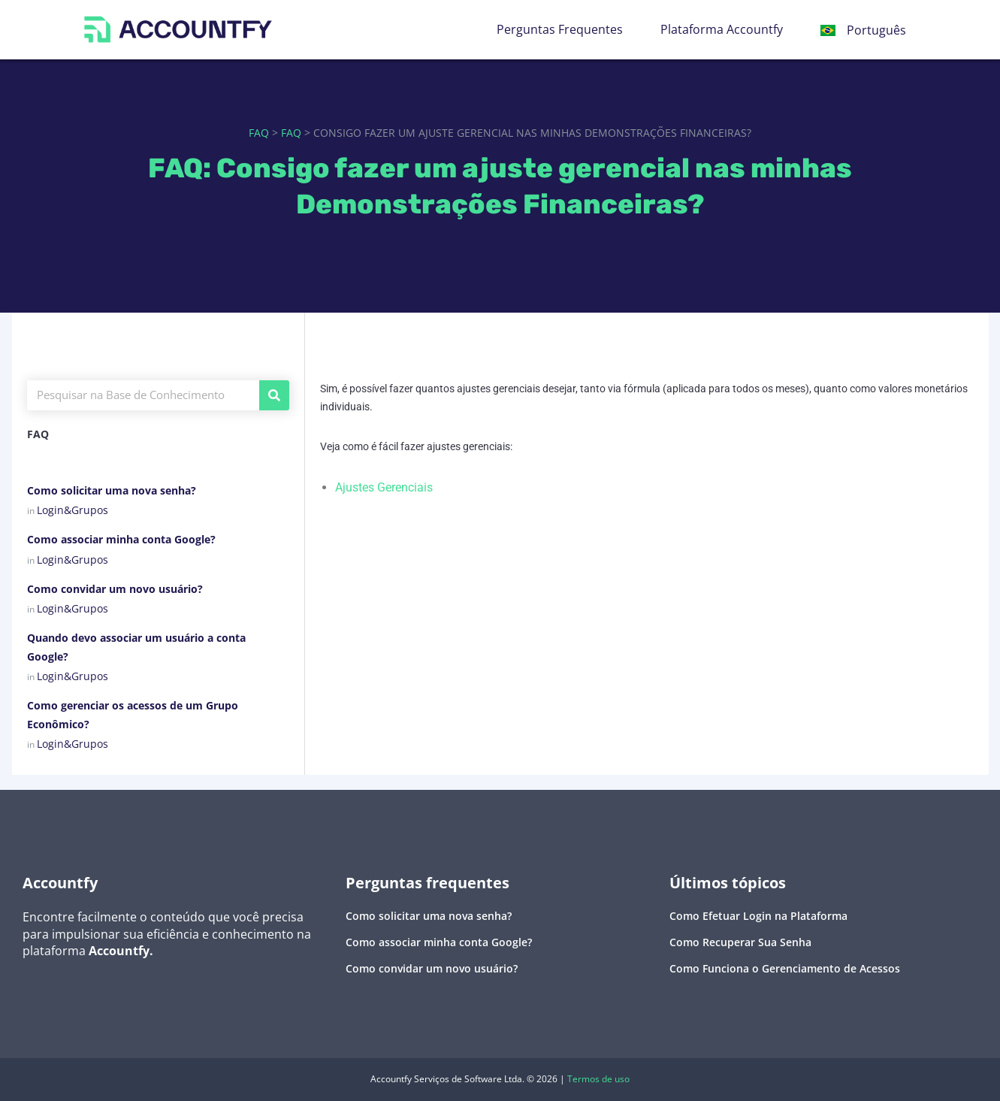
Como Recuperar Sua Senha (740, 942)
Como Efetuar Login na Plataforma (758, 916)
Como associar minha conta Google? (121, 539)
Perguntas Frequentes (560, 29)
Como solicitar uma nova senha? (111, 490)
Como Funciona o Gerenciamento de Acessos (784, 968)
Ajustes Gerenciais (384, 487)
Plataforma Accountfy (721, 29)
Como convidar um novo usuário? (115, 589)
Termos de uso (598, 1078)
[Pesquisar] (274, 395)
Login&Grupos (72, 510)
